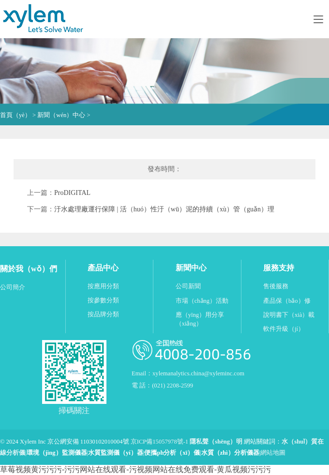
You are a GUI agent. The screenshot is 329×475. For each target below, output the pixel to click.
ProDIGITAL (72, 192)
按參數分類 (103, 300)
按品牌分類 (103, 314)
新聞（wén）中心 (61, 115)
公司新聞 (188, 286)
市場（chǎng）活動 (202, 300)
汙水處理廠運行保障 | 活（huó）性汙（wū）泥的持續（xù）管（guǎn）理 (164, 209)
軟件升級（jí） (283, 329)
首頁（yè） (15, 115)
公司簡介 (12, 287)
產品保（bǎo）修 (287, 300)
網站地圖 (272, 452)
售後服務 (275, 286)
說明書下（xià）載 (288, 315)
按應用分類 (103, 286)
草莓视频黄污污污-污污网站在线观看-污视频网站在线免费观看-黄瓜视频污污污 (135, 469)
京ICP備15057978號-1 (159, 441)
